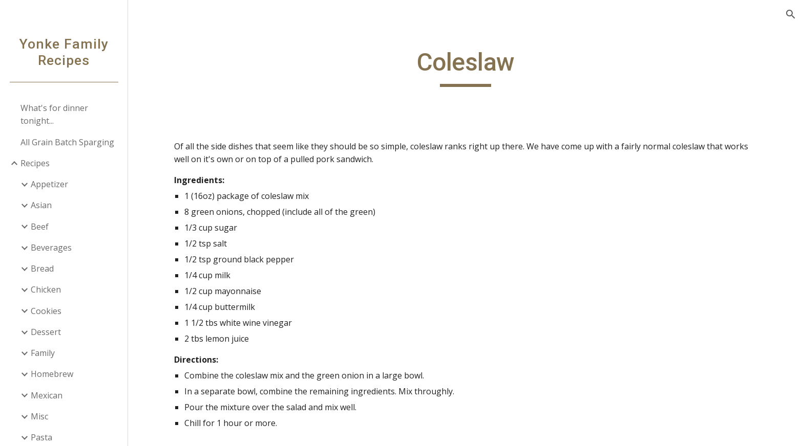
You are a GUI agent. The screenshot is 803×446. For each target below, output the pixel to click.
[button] (790, 14)
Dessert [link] (46, 332)
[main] (465, 67)
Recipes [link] (35, 163)
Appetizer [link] (49, 184)
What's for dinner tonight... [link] (54, 114)
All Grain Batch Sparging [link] (67, 142)
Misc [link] (39, 416)
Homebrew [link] (52, 374)
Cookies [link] (46, 311)
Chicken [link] (46, 289)
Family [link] (43, 353)
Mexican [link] (46, 395)
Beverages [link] (51, 247)
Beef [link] (40, 226)
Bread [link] (42, 268)
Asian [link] (41, 205)
